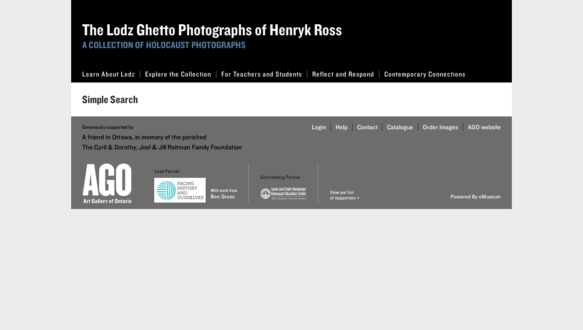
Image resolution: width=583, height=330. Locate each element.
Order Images (440, 127)
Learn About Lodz (111, 74)
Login (319, 127)
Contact (367, 127)
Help (342, 127)
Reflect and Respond (346, 74)
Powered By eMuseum (476, 196)
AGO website (484, 127)
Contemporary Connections (424, 74)
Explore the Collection (181, 74)
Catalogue (400, 127)
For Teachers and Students (264, 74)
